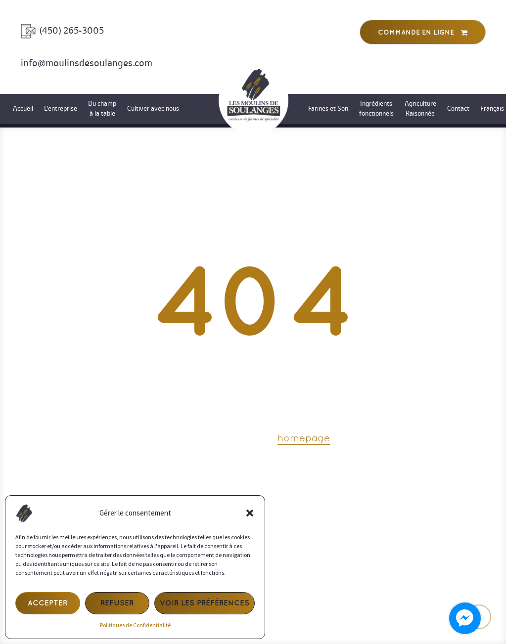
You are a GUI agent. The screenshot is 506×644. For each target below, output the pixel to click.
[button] (250, 513)
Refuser (117, 603)
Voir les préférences (204, 603)
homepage (303, 438)
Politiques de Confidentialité (135, 625)
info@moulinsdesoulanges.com (86, 63)
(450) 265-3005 (72, 30)
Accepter (47, 603)
